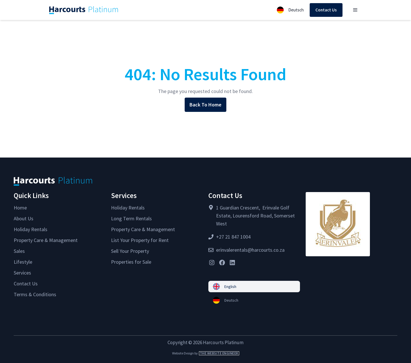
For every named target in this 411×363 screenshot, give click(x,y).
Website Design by (205, 353)
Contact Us (326, 10)
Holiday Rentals (30, 229)
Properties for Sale (131, 262)
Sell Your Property (130, 251)
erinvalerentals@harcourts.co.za (250, 250)
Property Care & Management (46, 240)
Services (22, 272)
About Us (23, 218)
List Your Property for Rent (140, 240)
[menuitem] (254, 286)
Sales (19, 251)
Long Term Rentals (131, 218)
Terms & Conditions (35, 294)
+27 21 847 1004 (233, 236)
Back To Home (205, 104)
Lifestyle (23, 262)
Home (20, 207)
